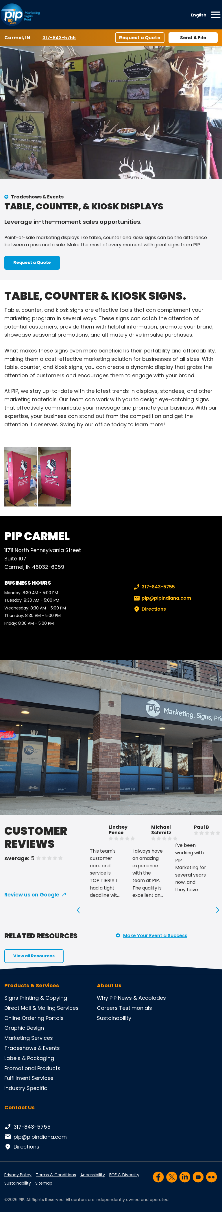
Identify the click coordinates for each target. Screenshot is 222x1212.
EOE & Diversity (124, 1175)
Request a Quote (139, 37)
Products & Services (31, 985)
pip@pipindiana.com (161, 598)
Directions (149, 609)
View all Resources (34, 956)
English (198, 15)
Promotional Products (32, 1068)
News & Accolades (142, 997)
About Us (109, 985)
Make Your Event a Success (155, 935)
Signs (11, 997)
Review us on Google (31, 894)
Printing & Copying (43, 997)
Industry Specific (25, 1088)
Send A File (193, 37)
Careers (107, 1008)
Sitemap (43, 1183)
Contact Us (19, 1107)
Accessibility (92, 1175)
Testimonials (135, 1008)
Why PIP (106, 997)
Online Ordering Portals (34, 1018)
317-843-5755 (59, 37)
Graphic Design (24, 1027)
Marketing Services (28, 1038)
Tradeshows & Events (37, 197)
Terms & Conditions (56, 1175)
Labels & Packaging (29, 1058)
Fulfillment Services (28, 1078)
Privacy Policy (18, 1175)
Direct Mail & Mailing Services (41, 1008)
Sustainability (114, 1018)
